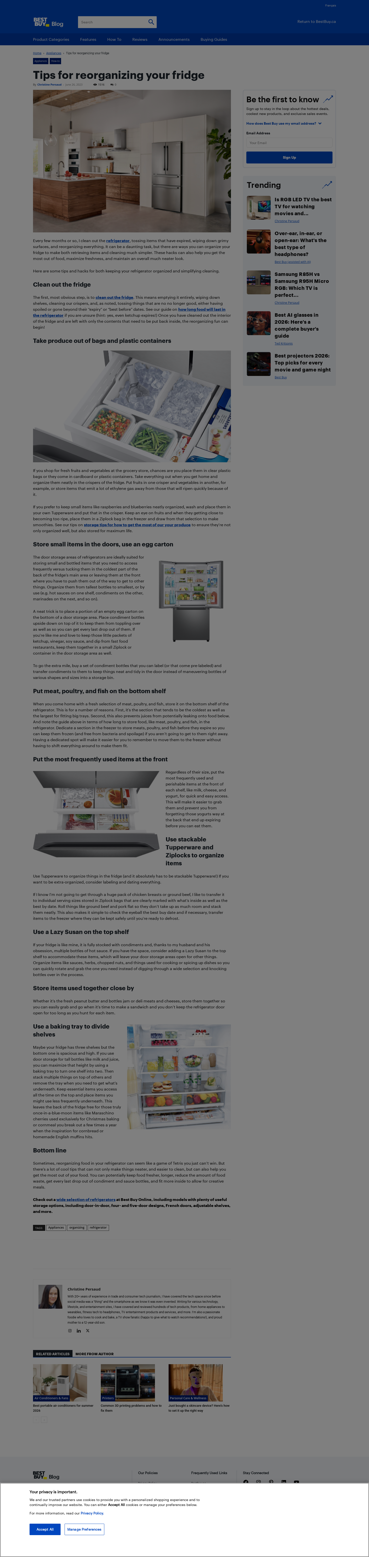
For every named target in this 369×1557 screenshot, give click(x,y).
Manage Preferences (84, 1529)
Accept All (45, 1529)
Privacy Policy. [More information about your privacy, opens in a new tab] (92, 1513)
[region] (184, 1520)
